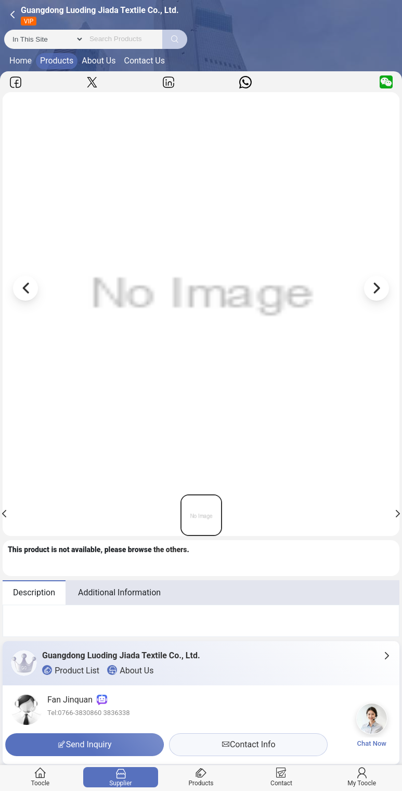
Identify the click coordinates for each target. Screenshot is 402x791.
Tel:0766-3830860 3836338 (88, 713)
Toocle (40, 777)
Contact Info (249, 744)
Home (20, 61)
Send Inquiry (85, 744)
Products (56, 61)
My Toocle (361, 777)
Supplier (120, 777)
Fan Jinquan (77, 700)
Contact (281, 777)
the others (170, 549)
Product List (70, 670)
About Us (98, 61)
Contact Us (144, 61)
